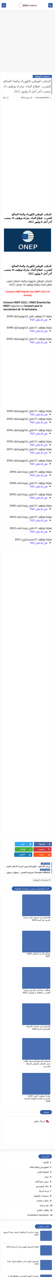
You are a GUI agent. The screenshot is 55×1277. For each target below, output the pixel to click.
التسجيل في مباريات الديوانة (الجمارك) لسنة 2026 (15, 951)
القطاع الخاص (43, 1061)
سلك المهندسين (42, 1075)
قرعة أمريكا (44, 1080)
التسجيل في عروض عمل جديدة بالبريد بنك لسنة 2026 (41, 915)
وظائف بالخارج (43, 1099)
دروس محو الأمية (42, 1070)
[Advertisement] (27, 42)
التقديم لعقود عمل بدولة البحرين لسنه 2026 (21, 1180)
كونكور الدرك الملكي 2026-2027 (25, 1238)
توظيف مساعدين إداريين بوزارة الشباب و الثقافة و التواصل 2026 (40, 951)
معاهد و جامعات (42, 1090)
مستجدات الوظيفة (42, 76)
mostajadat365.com (15, 1271)
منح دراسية (44, 1094)
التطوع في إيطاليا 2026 (39, 1056)
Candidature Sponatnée (38, 1104)
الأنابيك (46, 1051)
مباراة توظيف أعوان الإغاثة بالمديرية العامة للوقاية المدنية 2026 (15, 987)
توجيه (46, 1066)
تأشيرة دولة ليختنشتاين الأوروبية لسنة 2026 (21, 1209)
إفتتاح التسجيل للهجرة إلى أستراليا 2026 (22, 1136)
